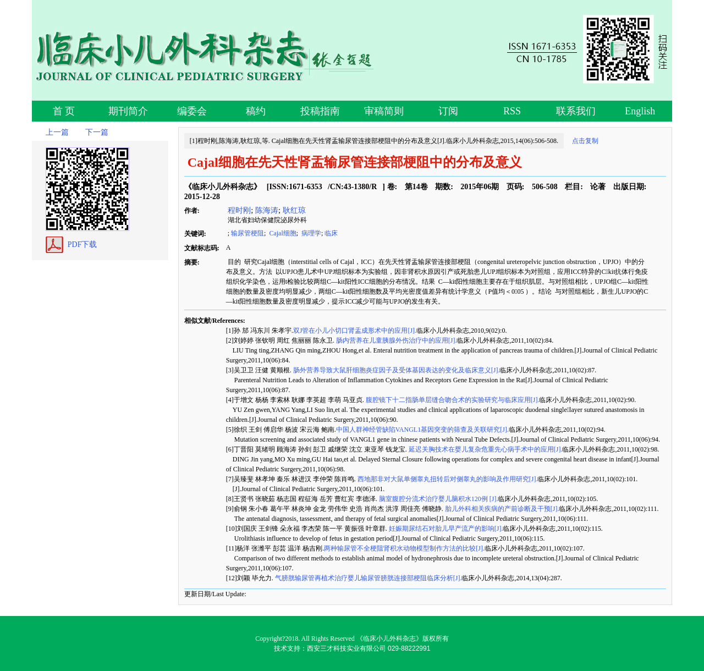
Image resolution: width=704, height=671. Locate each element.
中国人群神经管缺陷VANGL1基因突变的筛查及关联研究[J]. (422, 429)
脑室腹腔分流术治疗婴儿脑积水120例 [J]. (437, 499)
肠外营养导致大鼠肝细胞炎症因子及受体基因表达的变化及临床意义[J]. (396, 370)
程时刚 (238, 210)
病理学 (310, 233)
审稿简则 (384, 111)
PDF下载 (82, 244)
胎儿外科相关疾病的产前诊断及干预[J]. (501, 509)
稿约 (256, 111)
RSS (512, 111)
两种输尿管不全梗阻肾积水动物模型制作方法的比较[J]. (404, 548)
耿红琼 (294, 210)
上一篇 (57, 132)
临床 (331, 233)
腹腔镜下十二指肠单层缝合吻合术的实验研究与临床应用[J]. (452, 400)
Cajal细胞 (281, 233)
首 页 (64, 111)
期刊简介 (128, 111)
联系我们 (576, 111)
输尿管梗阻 (247, 233)
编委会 (192, 111)
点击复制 (585, 141)
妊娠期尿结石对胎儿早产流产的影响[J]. (445, 528)
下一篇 (96, 132)
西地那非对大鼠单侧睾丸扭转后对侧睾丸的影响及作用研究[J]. (447, 479)
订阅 (448, 111)
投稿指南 (320, 111)
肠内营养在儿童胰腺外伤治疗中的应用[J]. (395, 340)
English (640, 111)
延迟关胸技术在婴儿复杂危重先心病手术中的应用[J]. (485, 449)
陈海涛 (266, 210)
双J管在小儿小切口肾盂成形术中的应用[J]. (354, 330)
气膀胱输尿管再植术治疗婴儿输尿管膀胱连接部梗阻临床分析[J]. (367, 578)
